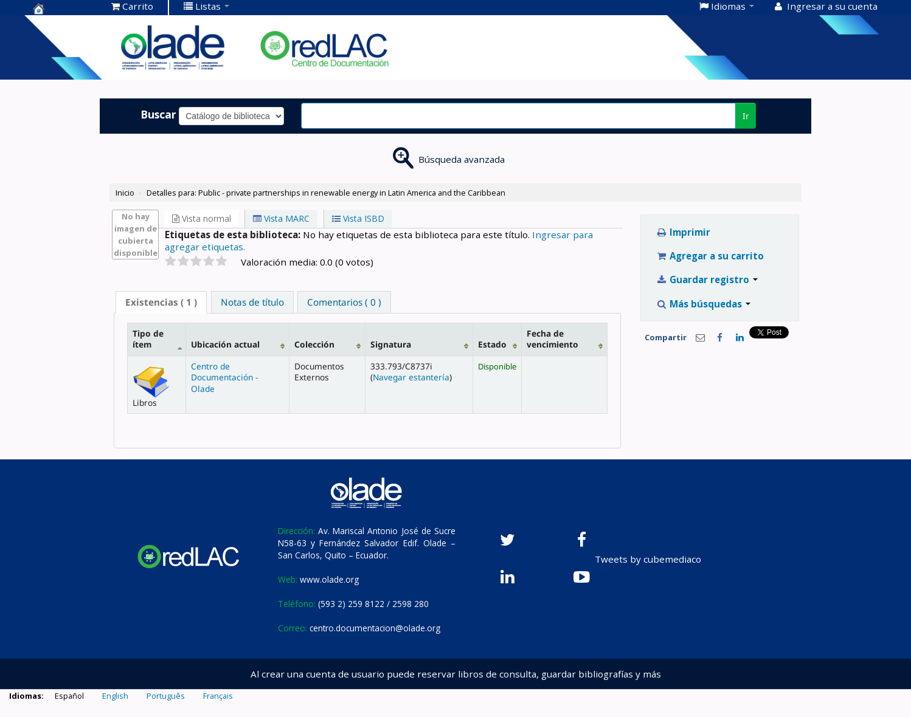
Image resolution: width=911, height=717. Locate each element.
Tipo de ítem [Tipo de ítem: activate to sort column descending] (148, 339)
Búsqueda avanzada (461, 159)
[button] (132, 6)
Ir (746, 116)
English (115, 695)
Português (166, 695)
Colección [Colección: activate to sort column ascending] (314, 344)
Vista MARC (281, 218)
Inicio (125, 192)
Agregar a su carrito (710, 256)
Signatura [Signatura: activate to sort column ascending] (390, 344)
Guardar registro (707, 279)
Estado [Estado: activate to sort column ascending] (492, 344)
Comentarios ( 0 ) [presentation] (344, 302)
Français (218, 695)
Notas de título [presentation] (252, 302)
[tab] (161, 302)
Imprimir (683, 232)
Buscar (158, 114)
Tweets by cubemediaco (648, 559)
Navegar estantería (411, 377)
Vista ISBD (358, 218)
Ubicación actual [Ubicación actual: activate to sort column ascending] (225, 344)
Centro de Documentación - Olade (224, 377)
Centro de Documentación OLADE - (63, 8)
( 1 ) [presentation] (161, 302)
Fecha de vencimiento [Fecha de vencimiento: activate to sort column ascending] (552, 339)
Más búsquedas (703, 304)
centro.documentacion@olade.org (375, 628)
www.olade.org (329, 579)
